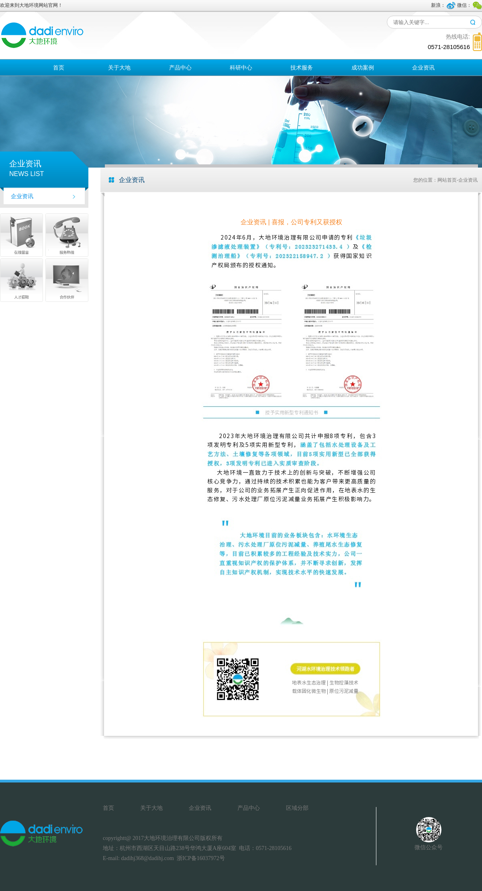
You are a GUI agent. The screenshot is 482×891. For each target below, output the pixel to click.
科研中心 (241, 67)
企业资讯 (423, 67)
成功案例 (362, 67)
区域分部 (241, 83)
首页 (58, 67)
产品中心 (180, 67)
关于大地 (119, 67)
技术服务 (301, 67)
